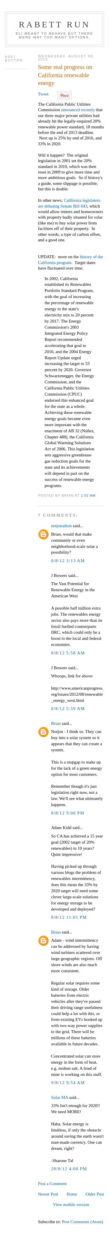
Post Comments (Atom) (82, 1221)
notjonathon (61, 525)
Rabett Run (54, 24)
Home (72, 1194)
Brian (56, 723)
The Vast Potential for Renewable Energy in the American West (73, 589)
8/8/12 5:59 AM (68, 708)
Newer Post (48, 1194)
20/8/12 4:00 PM (69, 1168)
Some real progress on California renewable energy (65, 74)
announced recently (78, 109)
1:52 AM (88, 495)
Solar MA (59, 1097)
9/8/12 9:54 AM (68, 1082)
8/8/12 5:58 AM (68, 653)
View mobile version (71, 1204)
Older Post (94, 1194)
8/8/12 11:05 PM (69, 917)
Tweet (43, 94)
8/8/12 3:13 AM (68, 560)
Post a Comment (52, 1183)
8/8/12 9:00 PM (68, 813)
